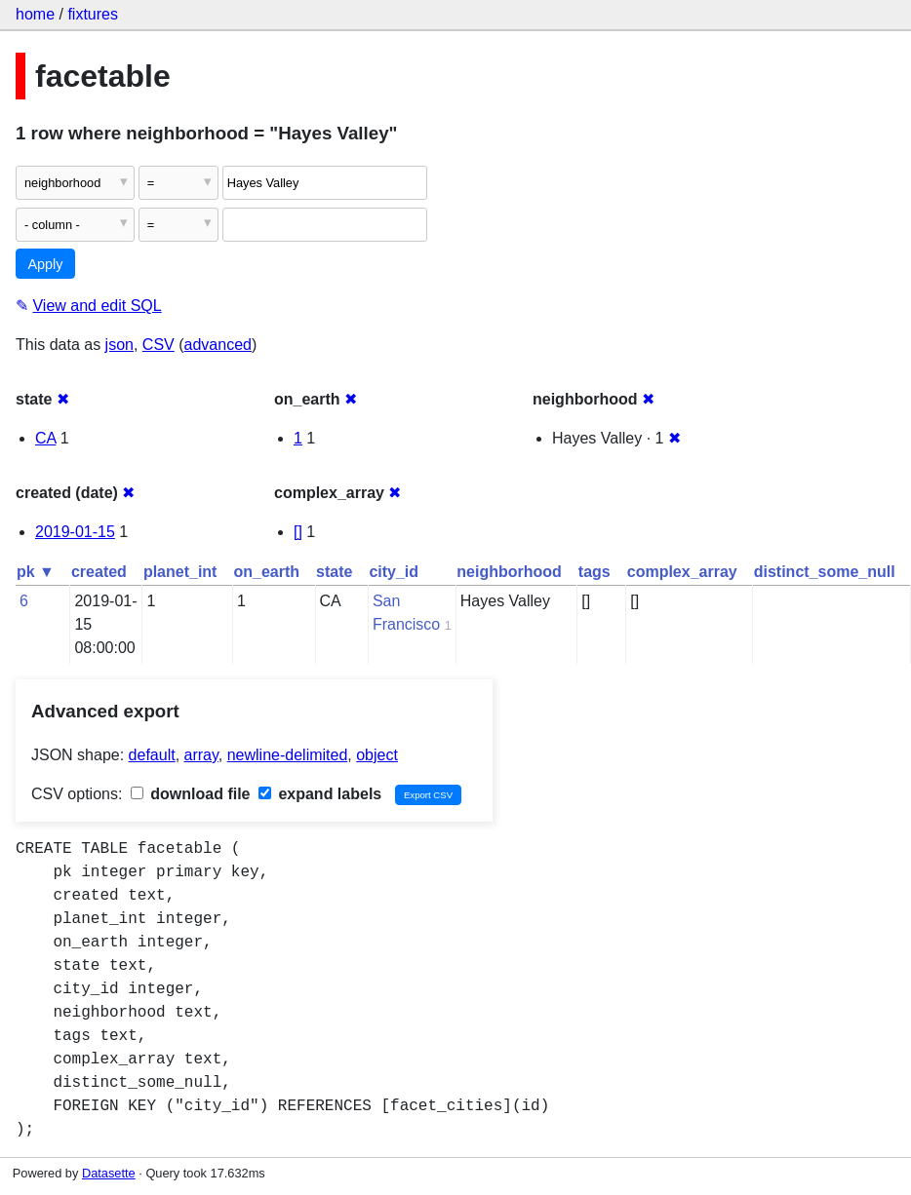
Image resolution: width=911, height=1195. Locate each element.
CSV (158, 344)
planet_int (180, 571)
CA (45, 438)
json (119, 344)
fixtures (92, 14)
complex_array (682, 571)
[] (298, 531)
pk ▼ (36, 571)
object (377, 755)
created (99, 571)
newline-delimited (287, 755)
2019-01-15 (75, 531)
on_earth (266, 571)
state (334, 571)
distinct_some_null (824, 571)
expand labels (319, 794)
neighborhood (509, 571)
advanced (218, 344)
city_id (393, 571)
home (35, 14)
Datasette (109, 1173)
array (201, 755)
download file (191, 794)
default (152, 755)
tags (594, 571)
